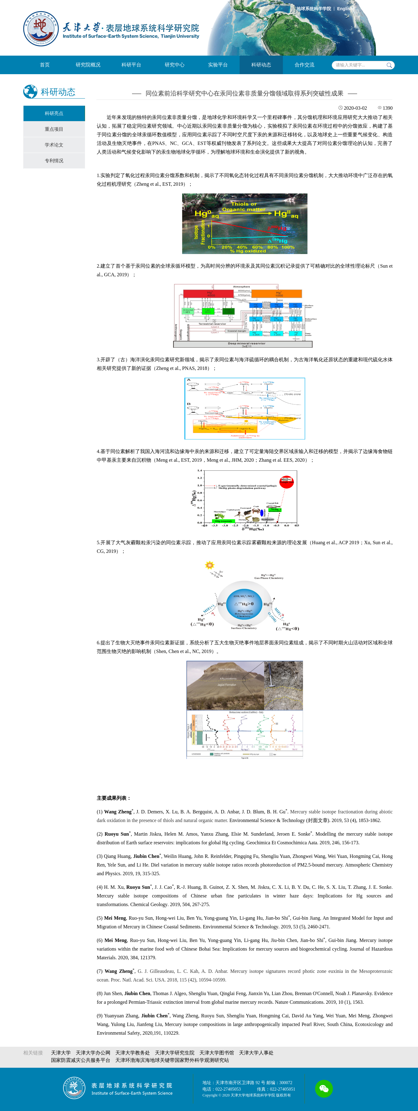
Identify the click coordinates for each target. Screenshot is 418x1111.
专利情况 (54, 160)
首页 (45, 64)
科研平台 (131, 64)
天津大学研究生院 (174, 1052)
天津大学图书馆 (216, 1052)
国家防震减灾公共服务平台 (80, 1060)
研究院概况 (88, 64)
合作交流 (304, 64)
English (345, 8)
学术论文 (54, 144)
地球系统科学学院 (313, 8)
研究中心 (175, 64)
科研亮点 (54, 113)
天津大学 (61, 1052)
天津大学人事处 (256, 1052)
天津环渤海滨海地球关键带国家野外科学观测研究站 (172, 1060)
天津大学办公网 (93, 1052)
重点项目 (54, 129)
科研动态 (261, 64)
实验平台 (218, 64)
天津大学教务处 (132, 1052)
